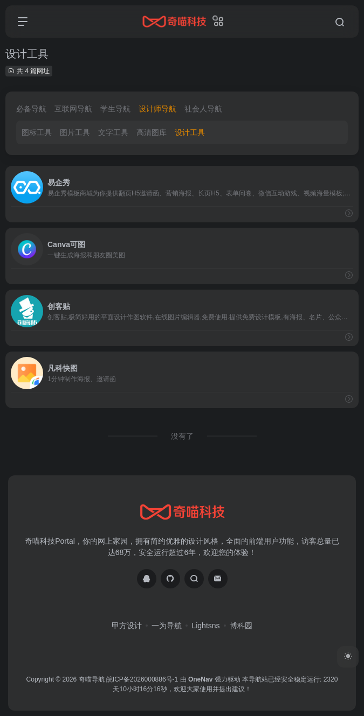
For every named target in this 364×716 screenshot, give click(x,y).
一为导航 (167, 625)
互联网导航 (73, 108)
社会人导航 (203, 108)
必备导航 (31, 108)
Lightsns (205, 625)
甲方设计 (127, 625)
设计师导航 (157, 108)
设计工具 (190, 132)
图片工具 (75, 132)
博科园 (241, 625)
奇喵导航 (92, 679)
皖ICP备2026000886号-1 (142, 679)
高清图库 (151, 132)
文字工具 (113, 132)
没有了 (182, 436)
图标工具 (37, 132)
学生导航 (115, 108)
